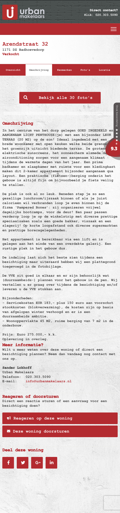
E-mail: (9, 381)
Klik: (88, 15)
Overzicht (13, 70)
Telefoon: (11, 377)
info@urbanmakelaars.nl (49, 381)
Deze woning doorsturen (38, 431)
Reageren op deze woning (39, 418)
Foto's (85, 70)
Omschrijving (39, 70)
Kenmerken (64, 70)
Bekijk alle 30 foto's (58, 98)
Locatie (104, 70)
